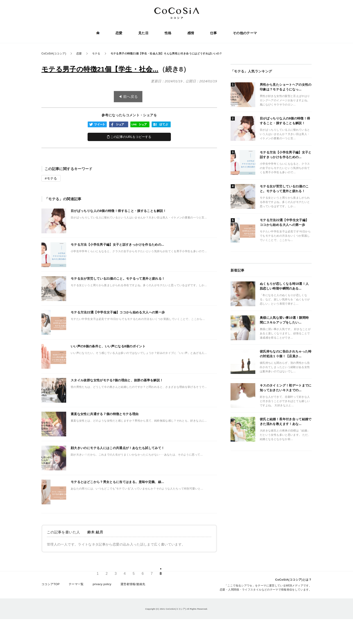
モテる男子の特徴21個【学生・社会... (99, 69)
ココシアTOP (50, 585)
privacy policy (102, 585)
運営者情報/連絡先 (132, 585)
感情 (190, 33)
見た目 (143, 33)
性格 (168, 33)
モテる (52, 178)
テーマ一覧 (76, 585)
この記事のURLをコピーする (129, 137)
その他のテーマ (245, 33)
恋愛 (119, 33)
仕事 (213, 33)
